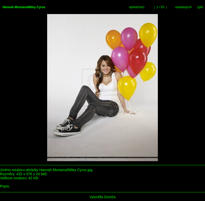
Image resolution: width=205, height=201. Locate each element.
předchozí (137, 7)
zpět (200, 7)
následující (183, 7)
